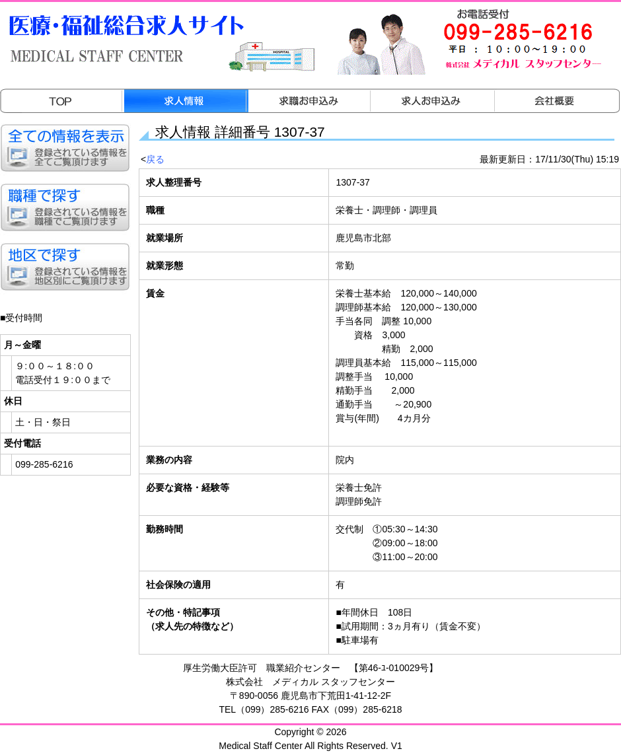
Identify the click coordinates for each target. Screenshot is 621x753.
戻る (155, 159)
